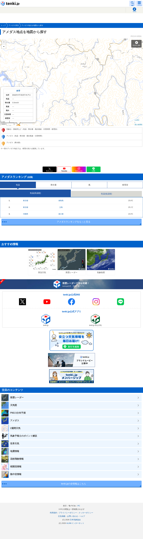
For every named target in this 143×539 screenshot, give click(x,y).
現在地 (134, 11)
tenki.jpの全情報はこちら (73, 484)
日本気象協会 (75, 520)
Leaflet (137, 120)
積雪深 (125, 185)
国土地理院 (138, 124)
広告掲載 (61, 516)
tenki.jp (10, 3)
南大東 (61, 214)
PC (79, 506)
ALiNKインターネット (75, 523)
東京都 (25, 201)
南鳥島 (61, 201)
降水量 (54, 185)
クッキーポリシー (86, 513)
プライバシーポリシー (68, 513)
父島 (61, 207)
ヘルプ (82, 516)
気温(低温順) (106, 194)
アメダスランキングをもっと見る (73, 222)
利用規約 (53, 513)
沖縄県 (25, 214)
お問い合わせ (72, 516)
